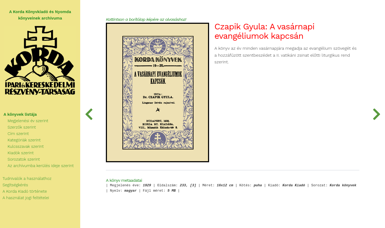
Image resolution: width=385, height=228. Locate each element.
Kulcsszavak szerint (22, 146)
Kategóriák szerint (20, 140)
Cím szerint (14, 133)
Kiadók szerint (17, 152)
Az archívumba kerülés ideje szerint (37, 165)
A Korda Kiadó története (23, 191)
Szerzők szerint (18, 127)
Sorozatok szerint (20, 159)
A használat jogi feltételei (24, 197)
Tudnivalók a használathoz (25, 178)
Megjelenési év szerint (24, 120)
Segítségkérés (14, 185)
